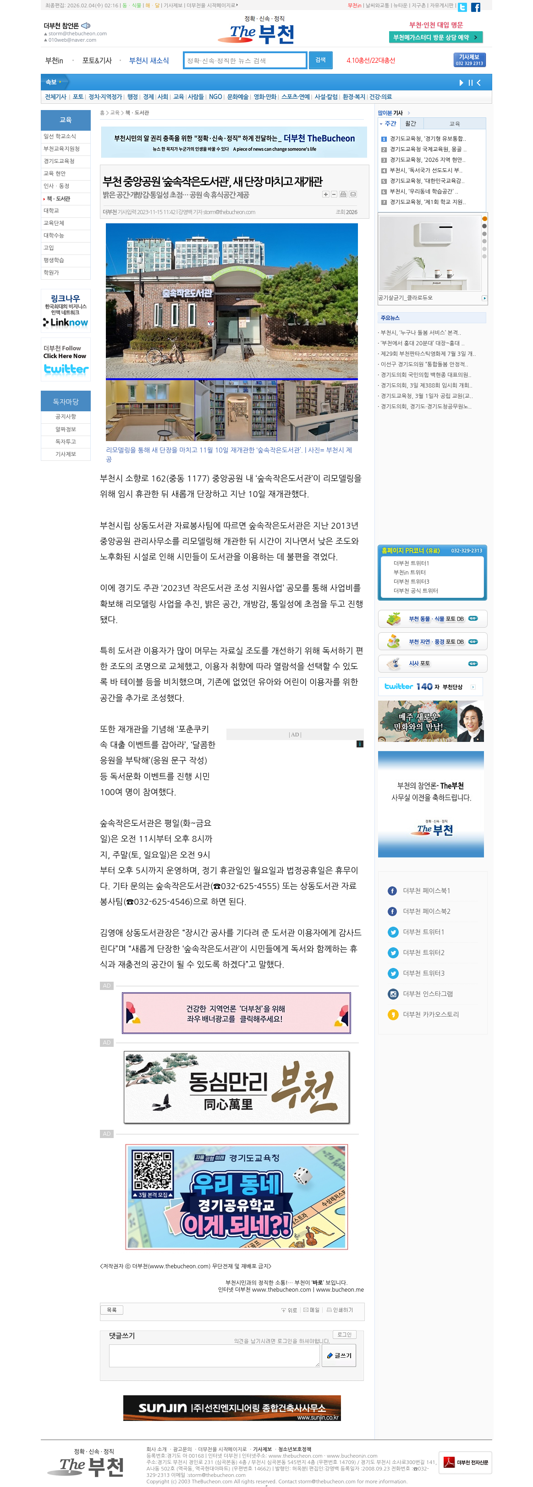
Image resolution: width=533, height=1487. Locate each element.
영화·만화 (264, 97)
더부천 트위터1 (411, 563)
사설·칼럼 (326, 97)
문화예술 (237, 97)
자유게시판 (442, 5)
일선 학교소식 (60, 136)
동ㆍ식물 (131, 5)
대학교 (51, 211)
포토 (78, 97)
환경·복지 (354, 97)
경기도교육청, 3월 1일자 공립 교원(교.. (427, 396)
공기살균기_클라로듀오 (405, 298)
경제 (148, 97)
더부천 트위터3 (411, 582)
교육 (178, 97)
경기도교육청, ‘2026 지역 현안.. (423, 160)
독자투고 (65, 442)
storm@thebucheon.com (229, 212)
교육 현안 (55, 174)
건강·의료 (380, 97)
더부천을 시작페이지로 (212, 5)
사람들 (196, 97)
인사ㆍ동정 (56, 186)
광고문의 (182, 1449)
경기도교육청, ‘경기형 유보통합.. (424, 139)
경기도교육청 (59, 161)
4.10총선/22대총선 (370, 60)
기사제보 (173, 5)
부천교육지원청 (62, 149)
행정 (132, 97)
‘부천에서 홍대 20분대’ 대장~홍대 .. (423, 343)
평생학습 (54, 260)
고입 (49, 248)
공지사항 (65, 417)
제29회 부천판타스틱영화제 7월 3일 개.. (428, 354)
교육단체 (54, 223)
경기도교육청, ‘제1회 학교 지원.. (423, 202)
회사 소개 (157, 1449)
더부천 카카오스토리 (431, 1015)
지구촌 (419, 5)
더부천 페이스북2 (427, 911)
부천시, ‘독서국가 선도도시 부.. (422, 170)
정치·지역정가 (105, 97)
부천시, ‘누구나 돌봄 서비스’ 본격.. (421, 333)
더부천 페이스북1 (427, 891)
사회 (163, 97)
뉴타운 (400, 5)
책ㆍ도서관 (58, 199)
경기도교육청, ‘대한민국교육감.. (423, 181)
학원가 (51, 273)
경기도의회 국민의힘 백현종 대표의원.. (426, 375)
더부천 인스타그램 (428, 994)
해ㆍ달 (152, 5)
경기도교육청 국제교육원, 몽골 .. (424, 149)
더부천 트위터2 (424, 953)
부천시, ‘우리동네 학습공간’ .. (420, 191)
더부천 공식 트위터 (416, 591)
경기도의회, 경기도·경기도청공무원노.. (426, 406)
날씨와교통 (378, 5)
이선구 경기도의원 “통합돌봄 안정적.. (424, 364)
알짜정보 (65, 429)
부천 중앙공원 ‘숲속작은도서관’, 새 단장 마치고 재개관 (212, 182)
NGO (215, 97)
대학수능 (54, 235)
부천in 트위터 (410, 572)
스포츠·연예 (295, 97)
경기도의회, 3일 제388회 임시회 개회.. (427, 385)
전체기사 (55, 97)
